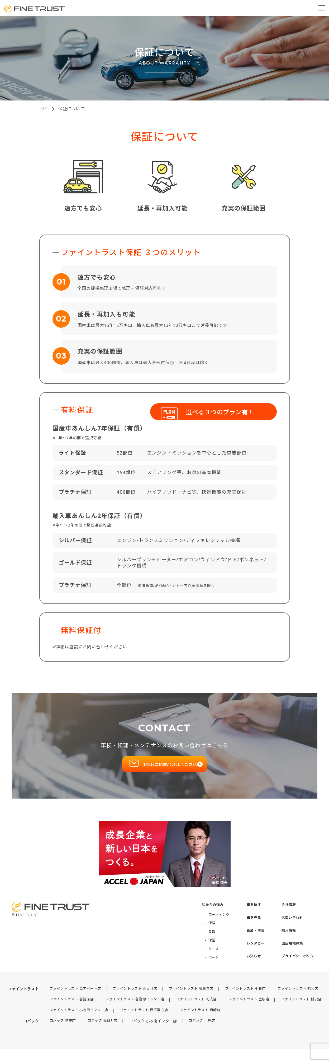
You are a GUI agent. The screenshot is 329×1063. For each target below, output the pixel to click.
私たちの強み (207, 912)
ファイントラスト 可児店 (199, 1006)
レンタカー (252, 950)
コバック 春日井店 (98, 1034)
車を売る (250, 925)
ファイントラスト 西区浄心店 (143, 1024)
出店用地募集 (290, 950)
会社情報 (286, 912)
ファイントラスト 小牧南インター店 (74, 1024)
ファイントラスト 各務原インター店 (133, 1006)
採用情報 (286, 937)
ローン (208, 964)
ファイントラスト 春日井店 (133, 996)
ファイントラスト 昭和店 (306, 996)
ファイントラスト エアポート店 (70, 996)
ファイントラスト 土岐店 (254, 1006)
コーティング (214, 921)
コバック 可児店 (200, 1034)
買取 (206, 939)
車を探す (250, 912)
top (43, 109)
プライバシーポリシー (298, 963)
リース (208, 956)
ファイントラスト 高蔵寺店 (193, 996)
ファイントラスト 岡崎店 (203, 1024)
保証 (206, 947)
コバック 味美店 (56, 1034)
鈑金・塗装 (252, 937)
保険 (206, 930)
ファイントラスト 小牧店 (250, 996)
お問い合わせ (290, 925)
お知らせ (250, 963)
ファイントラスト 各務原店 (66, 1006)
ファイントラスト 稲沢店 (64, 1013)
